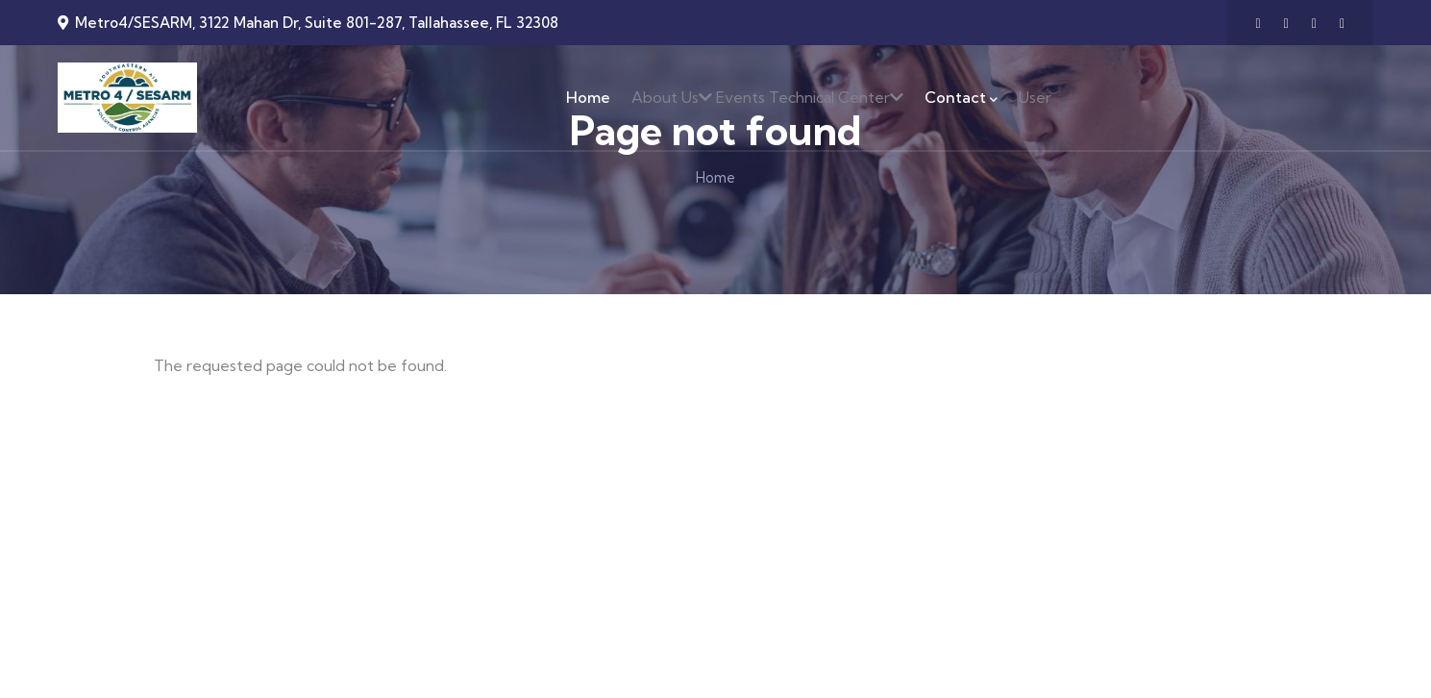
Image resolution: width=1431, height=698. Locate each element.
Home (715, 177)
